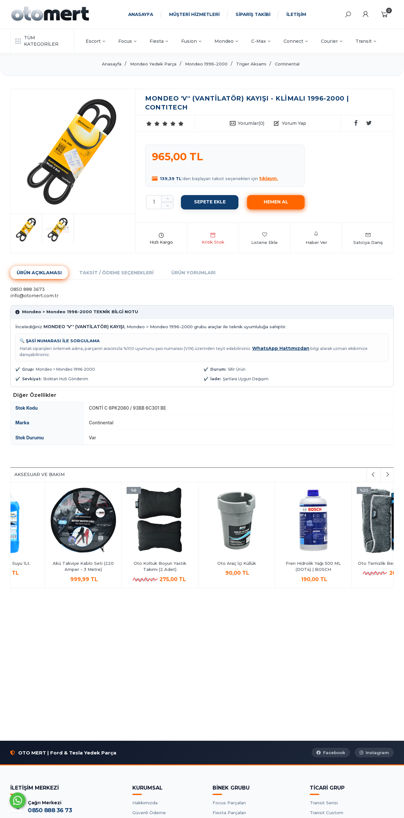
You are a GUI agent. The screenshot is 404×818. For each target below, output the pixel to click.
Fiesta (159, 41)
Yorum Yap (294, 123)
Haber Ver (316, 238)
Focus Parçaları (229, 802)
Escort (95, 41)
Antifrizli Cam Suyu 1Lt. (125, 563)
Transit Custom (326, 812)
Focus (127, 41)
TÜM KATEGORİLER (36, 41)
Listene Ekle (264, 238)
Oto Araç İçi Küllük (355, 563)
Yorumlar (251, 123)
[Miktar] (153, 202)
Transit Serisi (324, 802)
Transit (365, 41)
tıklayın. (268, 178)
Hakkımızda (145, 802)
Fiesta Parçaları (229, 812)
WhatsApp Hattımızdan (280, 348)
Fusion (191, 41)
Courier (331, 41)
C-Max (260, 41)
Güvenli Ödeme (149, 812)
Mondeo (226, 41)
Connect (296, 41)
